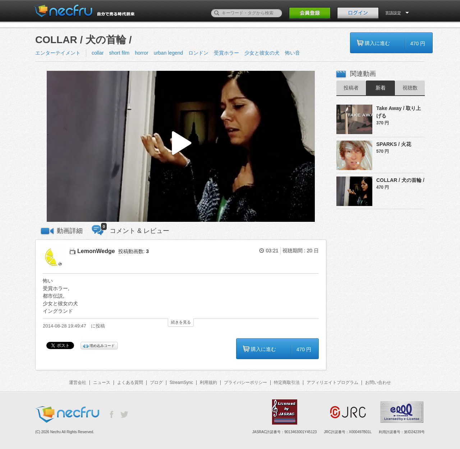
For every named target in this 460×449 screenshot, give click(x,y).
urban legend (168, 53)
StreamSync (181, 382)
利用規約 (208, 382)
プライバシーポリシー (245, 382)
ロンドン (198, 53)
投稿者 (351, 88)
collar (98, 53)
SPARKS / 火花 (393, 144)
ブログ (156, 382)
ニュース (101, 382)
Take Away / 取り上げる (398, 112)
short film (119, 53)
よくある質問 (130, 382)
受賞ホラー (226, 53)
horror (141, 53)
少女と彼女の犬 (262, 53)
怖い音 (292, 53)
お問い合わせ (378, 382)
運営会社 (77, 382)
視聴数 (410, 88)
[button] (181, 146)
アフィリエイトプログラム (332, 382)
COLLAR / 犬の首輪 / (400, 180)
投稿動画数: (133, 251)
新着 (381, 88)
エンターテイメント (57, 53)
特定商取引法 (287, 382)
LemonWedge (96, 251)
